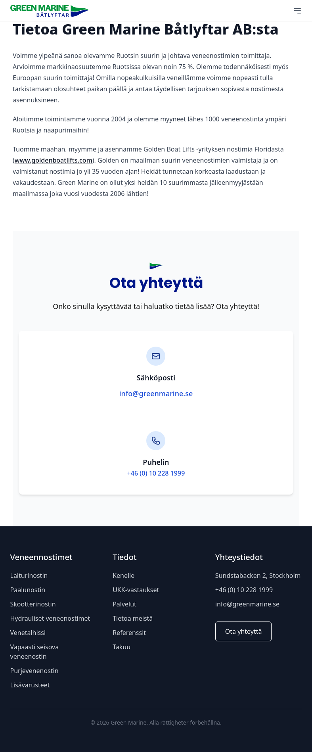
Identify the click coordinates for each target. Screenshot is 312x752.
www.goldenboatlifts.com (53, 160)
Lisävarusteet (30, 685)
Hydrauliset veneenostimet (50, 618)
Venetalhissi (28, 632)
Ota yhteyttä (243, 631)
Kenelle (123, 575)
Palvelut (124, 604)
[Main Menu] (297, 10)
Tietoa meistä (133, 618)
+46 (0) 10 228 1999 (156, 473)
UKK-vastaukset (136, 589)
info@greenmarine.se (156, 393)
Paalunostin (28, 589)
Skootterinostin (33, 604)
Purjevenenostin (34, 670)
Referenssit (129, 632)
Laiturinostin (29, 575)
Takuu (121, 647)
